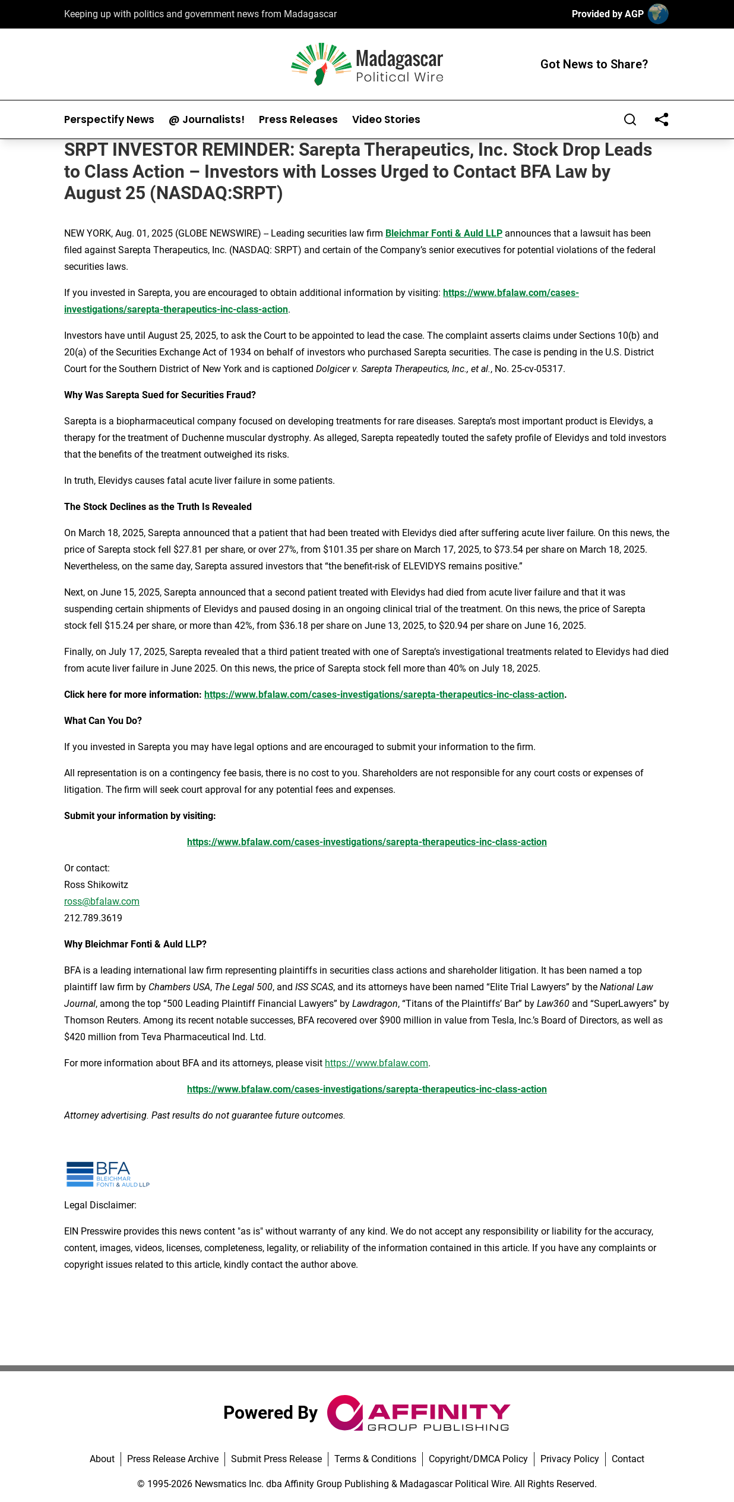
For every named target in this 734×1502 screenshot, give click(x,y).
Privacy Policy (569, 1459)
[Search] (630, 119)
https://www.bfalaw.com (376, 1063)
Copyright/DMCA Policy (478, 1459)
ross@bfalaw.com (102, 901)
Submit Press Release (276, 1459)
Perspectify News (109, 120)
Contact (628, 1459)
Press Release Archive (173, 1459)
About (102, 1459)
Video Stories (386, 120)
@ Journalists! (207, 120)
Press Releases (298, 120)
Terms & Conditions (375, 1459)
